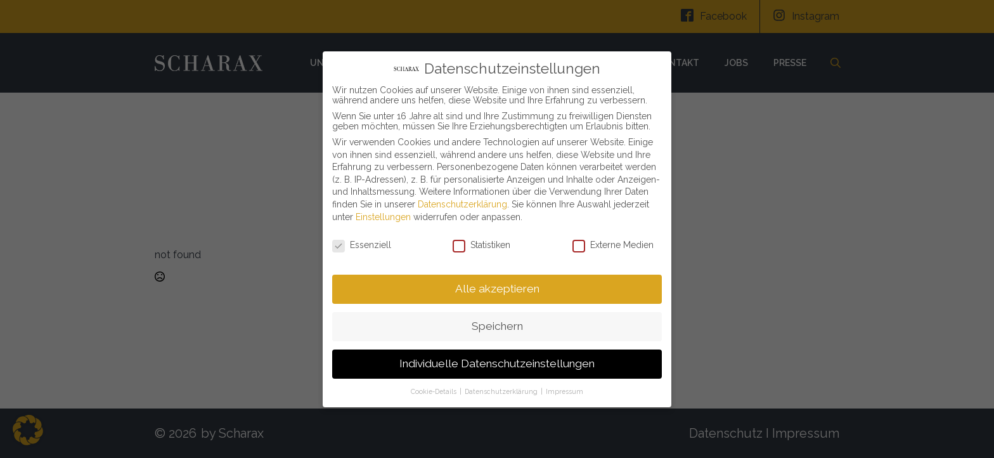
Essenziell (361, 240)
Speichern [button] (497, 321)
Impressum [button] (564, 386)
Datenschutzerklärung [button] (502, 386)
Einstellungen (383, 212)
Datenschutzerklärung (462, 200)
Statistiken (481, 240)
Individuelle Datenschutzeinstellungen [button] (497, 359)
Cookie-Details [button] (434, 386)
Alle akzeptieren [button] (497, 284)
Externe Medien (613, 240)
